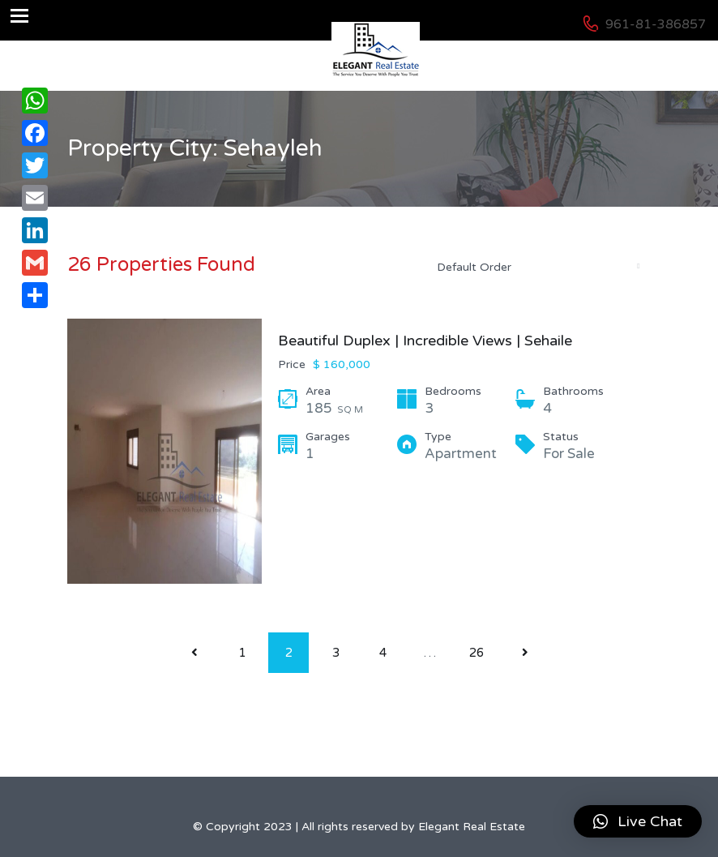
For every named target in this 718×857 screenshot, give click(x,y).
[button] (638, 821)
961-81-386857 (655, 24)
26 (476, 652)
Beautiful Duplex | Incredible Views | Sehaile (425, 340)
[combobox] (537, 266)
